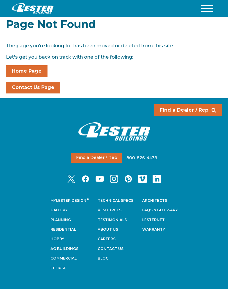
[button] (207, 8)
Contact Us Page (33, 87)
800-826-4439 (141, 157)
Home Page (27, 71)
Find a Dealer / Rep (188, 110)
